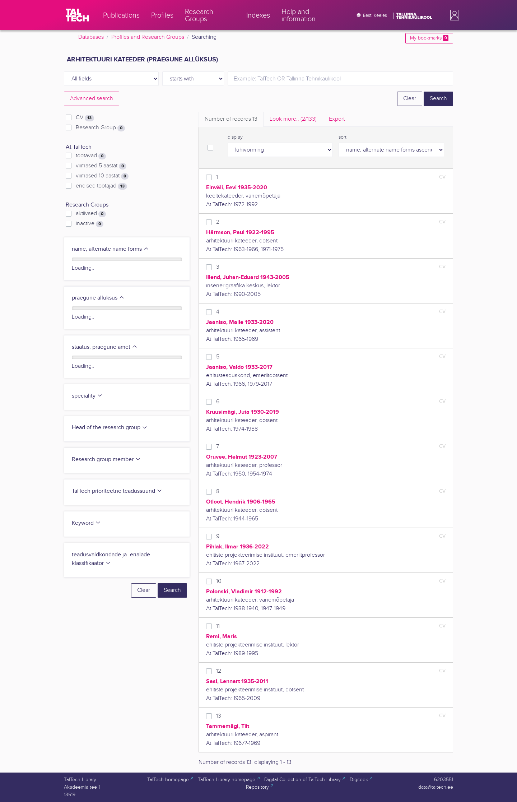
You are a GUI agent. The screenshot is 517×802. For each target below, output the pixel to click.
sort (342, 137)
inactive (89, 223)
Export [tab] (337, 119)
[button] (453, 15)
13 (218, 716)
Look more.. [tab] (293, 119)
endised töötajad (101, 186)
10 (219, 581)
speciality (87, 396)
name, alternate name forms (110, 249)
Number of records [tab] (231, 119)
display (235, 137)
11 (218, 626)
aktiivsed (91, 213)
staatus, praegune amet (105, 347)
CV (85, 117)
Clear (409, 98)
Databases (91, 37)
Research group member (106, 459)
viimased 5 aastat (101, 166)
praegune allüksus (98, 298)
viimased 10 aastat (102, 176)
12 (218, 671)
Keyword (86, 523)
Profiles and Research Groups (147, 37)
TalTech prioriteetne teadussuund (117, 491)
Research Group (100, 127)
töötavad (91, 155)
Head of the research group (110, 427)
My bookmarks (429, 38)
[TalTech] (77, 15)
